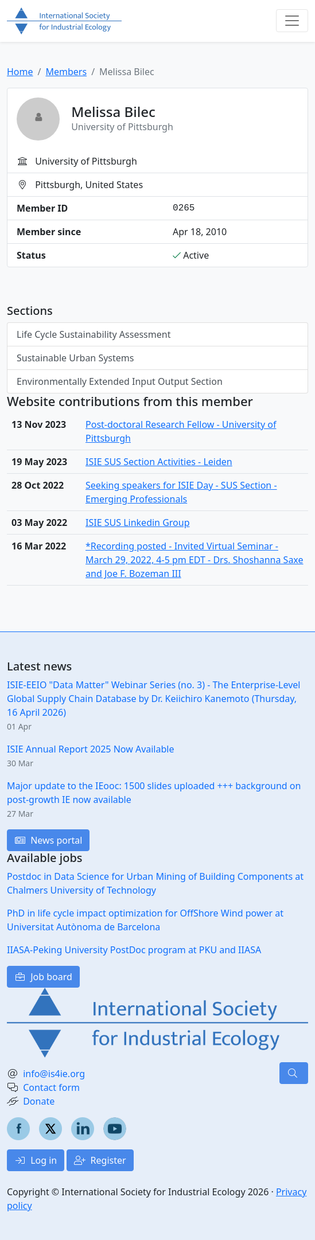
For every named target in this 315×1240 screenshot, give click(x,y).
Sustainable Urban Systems (75, 358)
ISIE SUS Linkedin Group (137, 522)
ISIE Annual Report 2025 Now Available (90, 749)
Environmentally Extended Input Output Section (120, 381)
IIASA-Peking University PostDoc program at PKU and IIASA (134, 949)
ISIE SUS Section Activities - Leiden (158, 461)
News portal (48, 840)
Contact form (51, 1087)
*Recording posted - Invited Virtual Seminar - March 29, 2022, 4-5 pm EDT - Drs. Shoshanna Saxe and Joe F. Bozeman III (194, 560)
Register (100, 1160)
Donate (39, 1101)
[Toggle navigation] (292, 20)
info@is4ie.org (54, 1073)
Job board (43, 976)
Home (20, 71)
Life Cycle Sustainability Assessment (93, 334)
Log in (35, 1160)
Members (66, 71)
